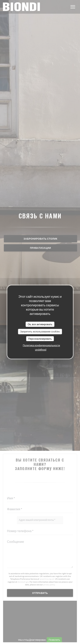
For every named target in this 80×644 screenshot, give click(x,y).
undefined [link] (40, 349)
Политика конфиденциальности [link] (41, 345)
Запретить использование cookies (40, 331)
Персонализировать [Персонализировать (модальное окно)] (40, 338)
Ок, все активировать (40, 324)
